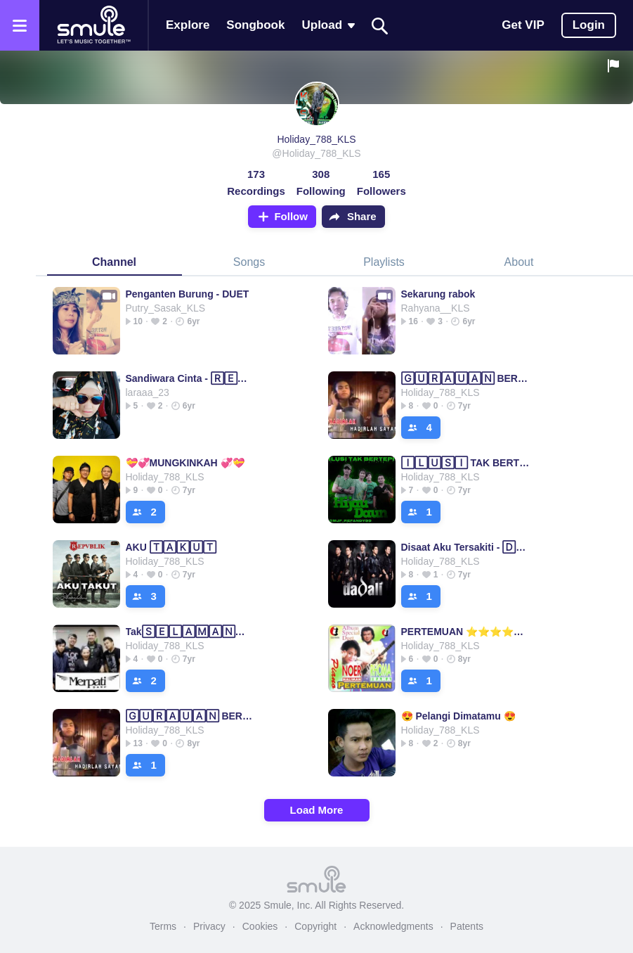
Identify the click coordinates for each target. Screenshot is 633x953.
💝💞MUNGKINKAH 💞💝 (185, 462)
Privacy (209, 926)
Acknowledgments (393, 926)
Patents (466, 926)
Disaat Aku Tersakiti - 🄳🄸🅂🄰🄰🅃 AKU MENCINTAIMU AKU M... (465, 547)
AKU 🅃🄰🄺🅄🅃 (171, 547)
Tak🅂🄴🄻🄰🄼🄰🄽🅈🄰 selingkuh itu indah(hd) (190, 631)
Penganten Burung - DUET (187, 294)
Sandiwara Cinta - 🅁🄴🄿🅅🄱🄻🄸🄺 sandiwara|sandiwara (190, 378)
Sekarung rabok (438, 294)
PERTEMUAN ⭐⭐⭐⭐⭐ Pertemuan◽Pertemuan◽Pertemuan (465, 631)
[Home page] (93, 25)
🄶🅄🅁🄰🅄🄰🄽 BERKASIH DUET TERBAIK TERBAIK (465, 378)
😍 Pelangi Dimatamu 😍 (458, 716)
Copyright (315, 926)
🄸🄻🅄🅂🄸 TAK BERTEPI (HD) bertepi (465, 462)
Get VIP (523, 25)
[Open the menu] (19, 25)
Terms (163, 926)
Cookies (260, 926)
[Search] (380, 25)
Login (589, 25)
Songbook (255, 25)
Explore (187, 25)
